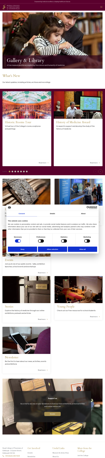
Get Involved (33, 426)
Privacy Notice (56, 456)
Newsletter (31, 435)
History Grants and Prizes (36, 442)
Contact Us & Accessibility (61, 439)
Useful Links (58, 426)
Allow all (82, 249)
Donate (52, 392)
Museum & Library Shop (60, 431)
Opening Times (57, 442)
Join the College (83, 434)
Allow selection (52, 249)
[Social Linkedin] (84, 449)
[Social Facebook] (72, 449)
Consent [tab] (22, 213)
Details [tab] (52, 213)
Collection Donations (34, 439)
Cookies (46, 456)
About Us (55, 435)
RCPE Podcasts (83, 441)
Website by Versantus (96, 456)
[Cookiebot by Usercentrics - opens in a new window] (88, 207)
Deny (22, 249)
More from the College (85, 428)
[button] (9, 150)
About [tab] (83, 213)
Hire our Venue (83, 438)
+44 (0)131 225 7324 (11, 434)
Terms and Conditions (69, 456)
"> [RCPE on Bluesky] (78, 449)
